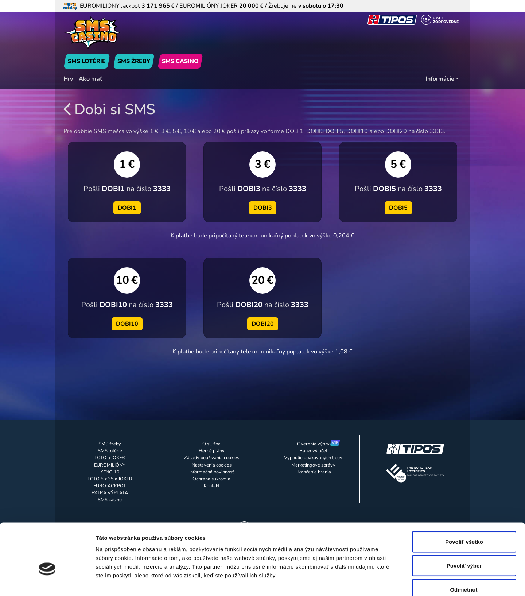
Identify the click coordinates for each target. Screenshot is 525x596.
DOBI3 (262, 208)
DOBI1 (127, 208)
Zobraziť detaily (381, 581)
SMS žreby (109, 444)
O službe (211, 444)
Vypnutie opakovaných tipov (313, 457)
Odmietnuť (464, 548)
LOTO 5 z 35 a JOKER (110, 479)
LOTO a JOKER (109, 457)
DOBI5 (398, 208)
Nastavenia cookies (212, 465)
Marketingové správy (313, 465)
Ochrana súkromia (211, 479)
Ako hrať (90, 79)
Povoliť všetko (464, 500)
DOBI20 (263, 324)
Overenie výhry (313, 444)
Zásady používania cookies (211, 457)
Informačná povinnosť (211, 472)
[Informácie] (442, 78)
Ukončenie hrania (313, 472)
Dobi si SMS (109, 109)
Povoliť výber (464, 524)
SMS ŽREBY (133, 61)
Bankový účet (313, 451)
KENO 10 (110, 472)
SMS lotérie (110, 451)
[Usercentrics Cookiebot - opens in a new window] (47, 581)
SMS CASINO (180, 61)
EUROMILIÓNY (109, 465)
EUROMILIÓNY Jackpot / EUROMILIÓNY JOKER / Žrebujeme (203, 6)
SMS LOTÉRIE (87, 61)
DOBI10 (127, 324)
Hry (68, 79)
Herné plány (212, 451)
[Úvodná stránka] (127, 33)
